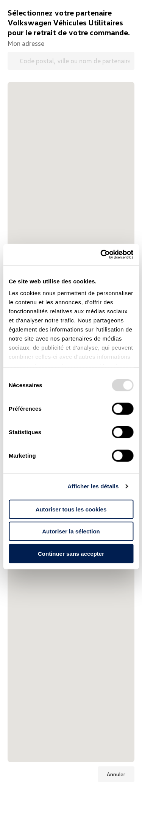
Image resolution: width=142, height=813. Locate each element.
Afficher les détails (93, 486)
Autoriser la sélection (71, 531)
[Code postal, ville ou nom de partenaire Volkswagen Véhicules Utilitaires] (71, 61)
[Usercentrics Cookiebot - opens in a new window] (101, 255)
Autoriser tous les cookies (71, 509)
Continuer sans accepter (71, 553)
